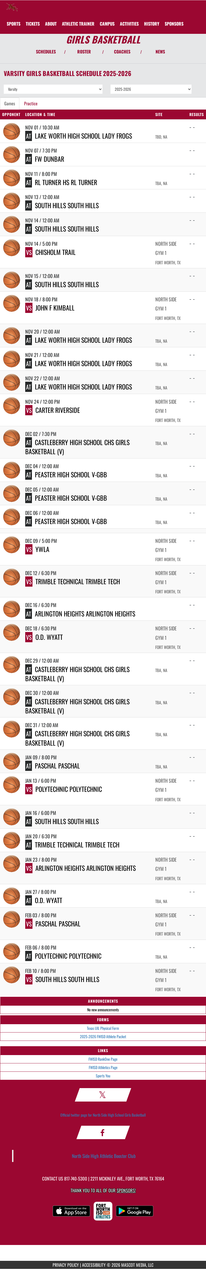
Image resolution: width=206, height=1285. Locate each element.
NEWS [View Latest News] (160, 51)
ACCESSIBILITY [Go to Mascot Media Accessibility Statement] (94, 1265)
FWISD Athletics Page (103, 1067)
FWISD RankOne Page (103, 1059)
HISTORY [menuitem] (151, 23)
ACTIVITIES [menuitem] (129, 23)
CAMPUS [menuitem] (107, 23)
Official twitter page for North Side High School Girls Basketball (103, 1115)
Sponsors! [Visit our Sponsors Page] (126, 1190)
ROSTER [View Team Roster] (84, 51)
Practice (31, 103)
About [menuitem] (51, 23)
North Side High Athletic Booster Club (104, 1155)
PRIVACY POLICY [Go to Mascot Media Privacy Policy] (66, 1265)
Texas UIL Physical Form (103, 1028)
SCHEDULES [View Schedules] (46, 51)
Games (9, 103)
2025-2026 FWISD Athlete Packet (103, 1036)
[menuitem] (32, 24)
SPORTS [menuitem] (13, 23)
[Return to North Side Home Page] (12, 7)
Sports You (103, 1075)
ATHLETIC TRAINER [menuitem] (78, 23)
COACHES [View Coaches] (122, 51)
